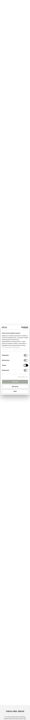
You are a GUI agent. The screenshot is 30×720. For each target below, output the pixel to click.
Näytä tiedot (21, 377)
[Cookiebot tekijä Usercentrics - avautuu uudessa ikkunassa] (21, 327)
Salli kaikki (15, 381)
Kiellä (15, 391)
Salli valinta (15, 386)
